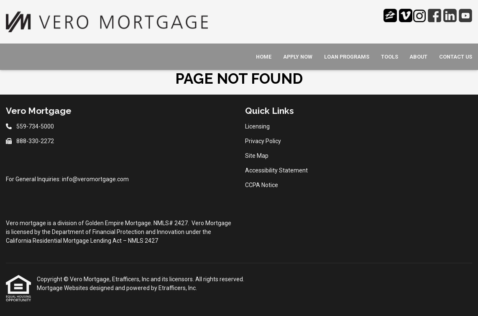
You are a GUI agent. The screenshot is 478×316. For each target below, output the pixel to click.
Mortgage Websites (63, 288)
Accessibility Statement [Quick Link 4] (276, 170)
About (418, 57)
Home (263, 57)
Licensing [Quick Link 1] (257, 126)
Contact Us (455, 57)
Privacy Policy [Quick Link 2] (263, 141)
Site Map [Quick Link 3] (256, 155)
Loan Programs (346, 57)
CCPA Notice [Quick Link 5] (261, 185)
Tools (389, 57)
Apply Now (297, 57)
